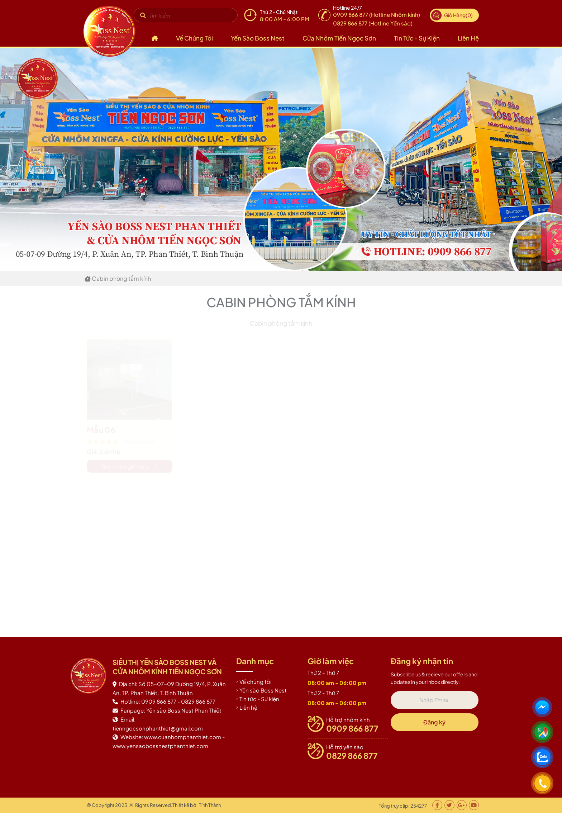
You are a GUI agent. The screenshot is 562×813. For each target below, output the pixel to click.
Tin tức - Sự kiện (417, 38)
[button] (547, 162)
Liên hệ (468, 38)
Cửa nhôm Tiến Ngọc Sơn (339, 38)
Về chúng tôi (194, 38)
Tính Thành (210, 805)
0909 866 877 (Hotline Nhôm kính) (376, 14)
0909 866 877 (352, 728)
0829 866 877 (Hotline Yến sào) (373, 23)
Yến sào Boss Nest (258, 38)
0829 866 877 (352, 756)
